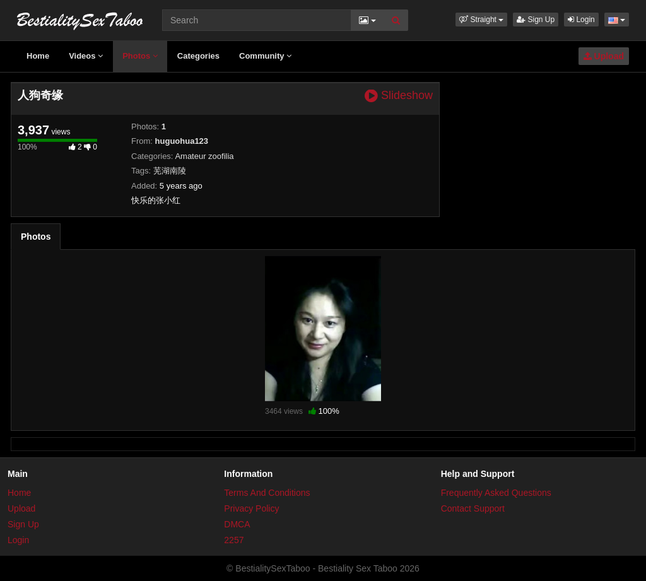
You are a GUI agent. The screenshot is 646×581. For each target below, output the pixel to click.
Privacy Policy (251, 508)
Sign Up (536, 19)
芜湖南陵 (169, 170)
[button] (481, 19)
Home (37, 56)
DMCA (237, 524)
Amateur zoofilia (204, 156)
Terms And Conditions (267, 493)
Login (581, 19)
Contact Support (473, 508)
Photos (140, 56)
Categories (198, 56)
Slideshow (399, 96)
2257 (234, 540)
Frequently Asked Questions (496, 493)
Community (265, 56)
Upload (604, 56)
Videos (86, 56)
